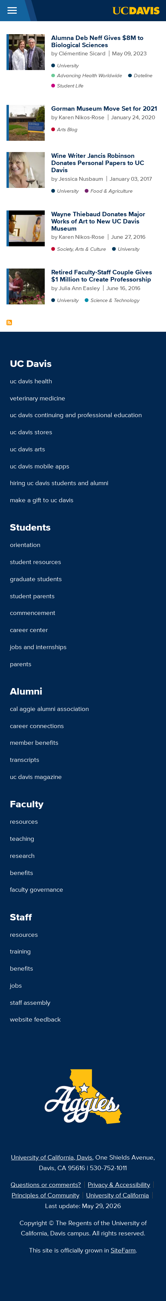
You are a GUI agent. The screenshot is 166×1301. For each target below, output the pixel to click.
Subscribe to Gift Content (9, 322)
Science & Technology (115, 300)
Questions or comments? (46, 1184)
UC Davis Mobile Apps (39, 466)
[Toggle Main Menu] (12, 10)
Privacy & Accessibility (119, 1184)
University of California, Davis (51, 1157)
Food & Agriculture (112, 190)
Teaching (22, 838)
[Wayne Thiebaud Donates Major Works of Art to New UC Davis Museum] (27, 214)
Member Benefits (34, 742)
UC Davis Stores (31, 432)
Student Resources (35, 561)
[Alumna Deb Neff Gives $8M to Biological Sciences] (27, 37)
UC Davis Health (31, 381)
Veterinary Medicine (37, 398)
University (68, 65)
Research (22, 855)
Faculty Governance (36, 889)
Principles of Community (45, 1195)
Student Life (70, 85)
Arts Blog (67, 129)
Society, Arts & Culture (81, 248)
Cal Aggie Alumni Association (49, 708)
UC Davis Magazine (36, 776)
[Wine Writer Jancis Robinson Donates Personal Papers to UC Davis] (27, 155)
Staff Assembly (30, 1002)
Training (20, 951)
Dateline (143, 75)
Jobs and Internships (38, 647)
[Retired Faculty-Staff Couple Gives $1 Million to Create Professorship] (27, 272)
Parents (20, 664)
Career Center (29, 629)
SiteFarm (123, 1250)
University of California (117, 1195)
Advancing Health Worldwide (89, 75)
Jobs (16, 985)
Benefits (21, 872)
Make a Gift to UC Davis (41, 500)
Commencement (32, 612)
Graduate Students (36, 579)
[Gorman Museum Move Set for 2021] (27, 108)
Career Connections (37, 725)
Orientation (25, 544)
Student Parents (32, 596)
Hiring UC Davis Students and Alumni (59, 483)
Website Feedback (35, 1019)
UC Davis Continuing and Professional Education (76, 415)
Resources (24, 821)
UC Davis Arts (27, 449)
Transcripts (24, 759)
